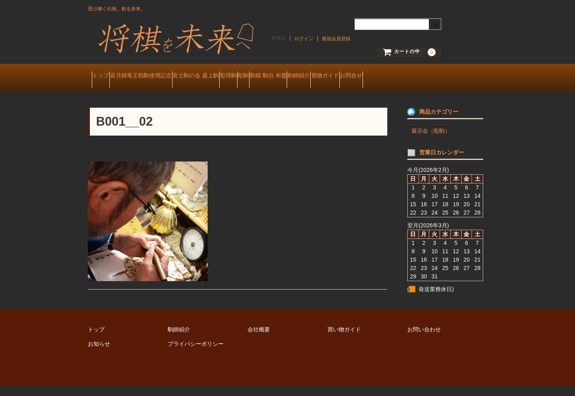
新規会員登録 (336, 38)
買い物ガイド (344, 339)
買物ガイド (436, 76)
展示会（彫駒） (430, 141)
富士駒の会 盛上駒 (230, 76)
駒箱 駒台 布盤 (349, 76)
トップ (104, 76)
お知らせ (99, 354)
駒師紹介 (394, 76)
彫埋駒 (278, 76)
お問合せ (107, 93)
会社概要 (259, 339)
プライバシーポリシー (196, 354)
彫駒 (308, 76)
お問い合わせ (424, 339)
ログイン (303, 38)
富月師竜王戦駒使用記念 (160, 76)
